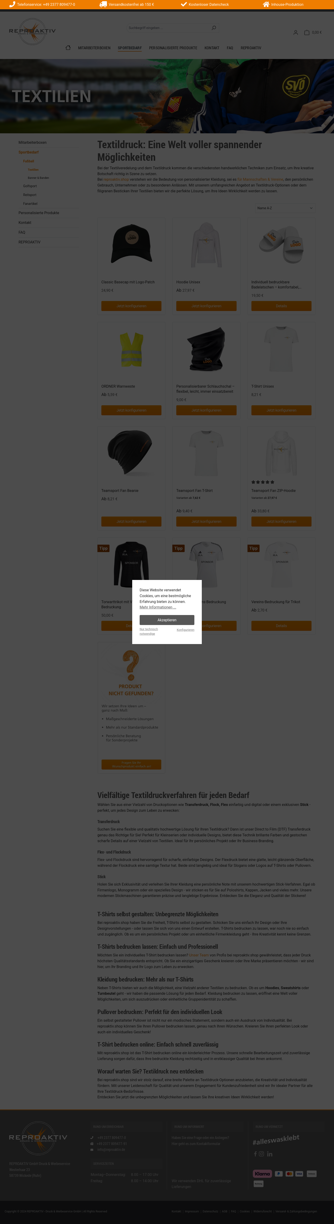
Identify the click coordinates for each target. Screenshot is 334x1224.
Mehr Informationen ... (158, 607)
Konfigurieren (185, 630)
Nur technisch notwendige (149, 631)
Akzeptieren (166, 620)
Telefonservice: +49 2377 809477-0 (42, 4)
